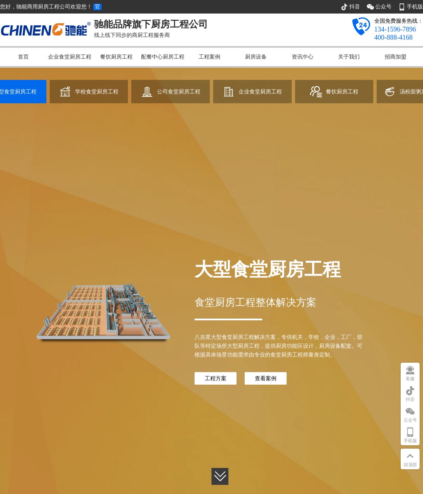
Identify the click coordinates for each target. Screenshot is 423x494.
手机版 (410, 440)
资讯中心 (302, 57)
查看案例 (265, 378)
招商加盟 (395, 57)
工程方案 (215, 378)
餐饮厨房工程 (116, 57)
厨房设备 (256, 57)
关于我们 (349, 57)
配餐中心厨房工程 (162, 57)
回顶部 (410, 464)
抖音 (410, 399)
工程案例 (209, 57)
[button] (220, 477)
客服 (410, 378)
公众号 (410, 420)
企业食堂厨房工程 (69, 57)
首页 (23, 57)
